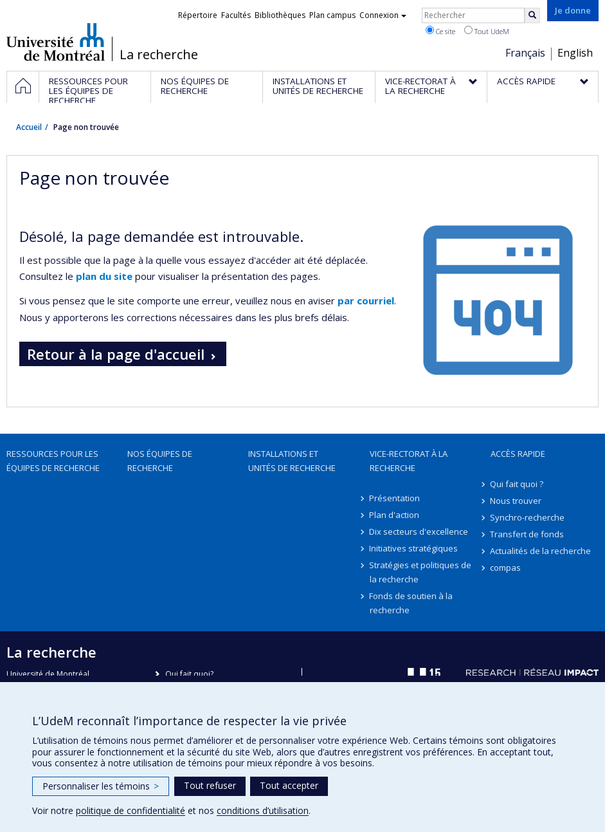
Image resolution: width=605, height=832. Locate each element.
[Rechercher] (532, 15)
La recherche (159, 54)
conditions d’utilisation (263, 810)
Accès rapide (518, 453)
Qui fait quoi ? (517, 484)
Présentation (395, 498)
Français (525, 53)
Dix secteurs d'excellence (419, 531)
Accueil (29, 127)
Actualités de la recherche (541, 551)
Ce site (440, 31)
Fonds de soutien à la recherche (411, 603)
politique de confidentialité (130, 810)
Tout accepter (289, 785)
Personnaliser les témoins (100, 786)
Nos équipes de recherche (159, 461)
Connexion (382, 15)
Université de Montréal (55, 42)
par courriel (366, 300)
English (575, 53)
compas (506, 567)
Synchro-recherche (528, 517)
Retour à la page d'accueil (115, 354)
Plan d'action (395, 515)
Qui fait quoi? (189, 674)
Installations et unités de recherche (292, 461)
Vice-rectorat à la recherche (408, 461)
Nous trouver (516, 500)
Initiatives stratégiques (414, 548)
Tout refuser (210, 785)
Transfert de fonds (527, 534)
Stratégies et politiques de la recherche (421, 572)
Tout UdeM (486, 31)
